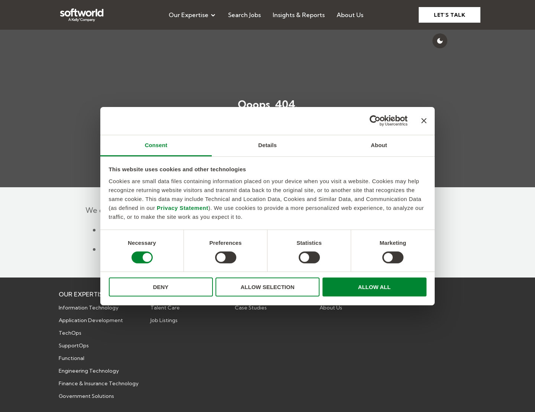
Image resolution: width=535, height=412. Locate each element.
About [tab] (379, 145)
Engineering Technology (89, 370)
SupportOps (74, 345)
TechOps (70, 333)
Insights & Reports (299, 15)
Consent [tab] (156, 145)
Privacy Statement (182, 207)
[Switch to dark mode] (439, 40)
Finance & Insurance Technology (99, 383)
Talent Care (165, 307)
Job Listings (164, 320)
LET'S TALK (449, 15)
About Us (350, 15)
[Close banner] (424, 120)
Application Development (91, 320)
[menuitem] (192, 15)
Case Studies (251, 307)
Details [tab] (267, 145)
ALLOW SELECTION (268, 287)
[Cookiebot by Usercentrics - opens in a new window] (375, 120)
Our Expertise (192, 15)
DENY (161, 287)
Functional (71, 358)
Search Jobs (244, 15)
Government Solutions (86, 396)
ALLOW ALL (374, 287)
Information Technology (89, 307)
